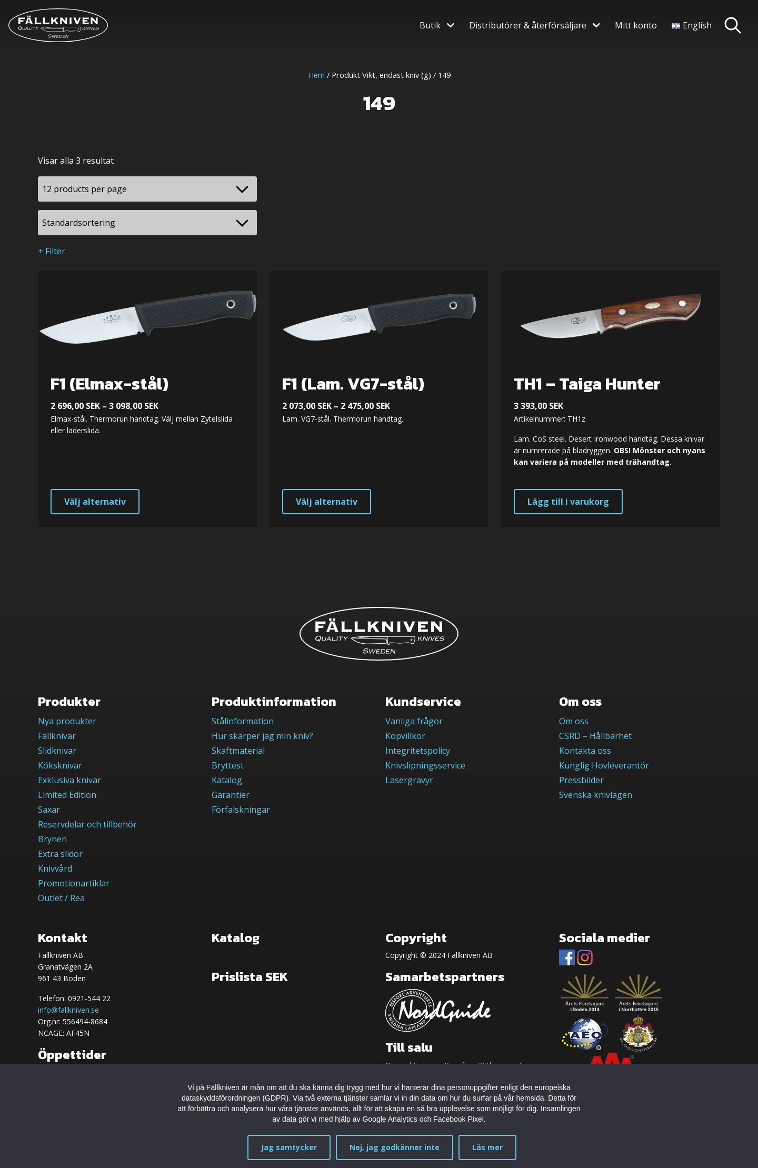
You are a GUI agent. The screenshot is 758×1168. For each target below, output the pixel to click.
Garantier (231, 795)
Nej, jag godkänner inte (395, 1147)
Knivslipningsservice (425, 765)
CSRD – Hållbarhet (595, 736)
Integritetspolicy (417, 750)
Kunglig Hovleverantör (604, 765)
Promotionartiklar (73, 883)
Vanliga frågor (414, 721)
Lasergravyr (409, 780)
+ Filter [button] (51, 251)
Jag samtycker (289, 1147)
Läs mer (487, 1147)
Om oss (574, 721)
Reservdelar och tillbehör (87, 824)
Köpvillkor (405, 736)
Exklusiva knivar (69, 780)
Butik (430, 25)
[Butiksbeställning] (147, 222)
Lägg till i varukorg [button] (568, 501)
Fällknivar (57, 736)
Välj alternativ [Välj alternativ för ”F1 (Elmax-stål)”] (95, 501)
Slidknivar (57, 750)
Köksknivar (60, 765)
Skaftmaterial (238, 750)
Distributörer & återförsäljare (527, 25)
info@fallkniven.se (68, 1010)
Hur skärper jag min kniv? (262, 736)
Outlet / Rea (61, 898)
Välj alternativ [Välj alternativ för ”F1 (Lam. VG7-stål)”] (326, 501)
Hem (316, 74)
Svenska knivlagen (595, 795)
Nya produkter (67, 721)
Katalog (227, 780)
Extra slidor (60, 854)
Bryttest (228, 765)
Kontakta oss (585, 750)
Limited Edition (67, 795)
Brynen (52, 839)
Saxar (49, 809)
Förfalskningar (241, 809)
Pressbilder (581, 780)
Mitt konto (636, 25)
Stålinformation (243, 721)
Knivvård (55, 868)
